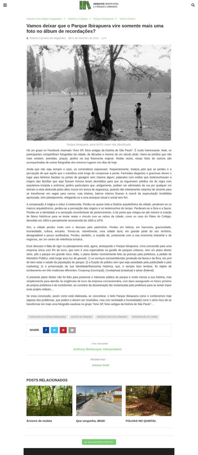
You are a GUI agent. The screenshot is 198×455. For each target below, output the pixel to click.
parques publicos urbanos (112, 317)
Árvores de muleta (39, 420)
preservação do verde (144, 317)
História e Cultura (77, 18)
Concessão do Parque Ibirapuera (47, 317)
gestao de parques (81, 317)
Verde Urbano (127, 18)
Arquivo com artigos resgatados (44, 18)
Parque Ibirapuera (103, 18)
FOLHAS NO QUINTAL (141, 420)
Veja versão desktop (99, 442)
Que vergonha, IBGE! (90, 420)
